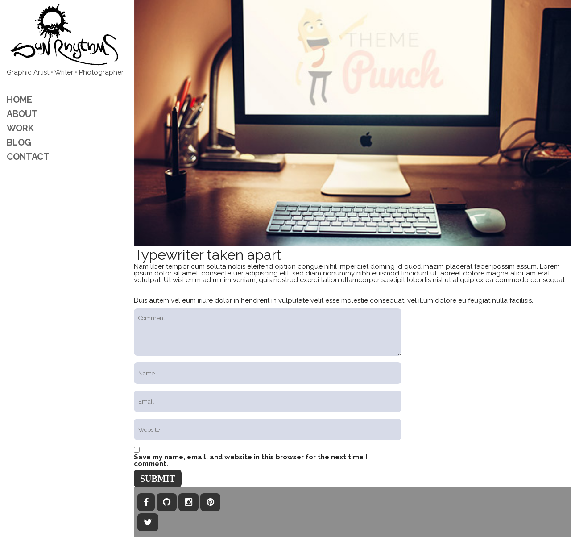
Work (20, 128)
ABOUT (22, 113)
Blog (19, 142)
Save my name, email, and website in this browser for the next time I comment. (250, 460)
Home (19, 99)
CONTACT (28, 156)
